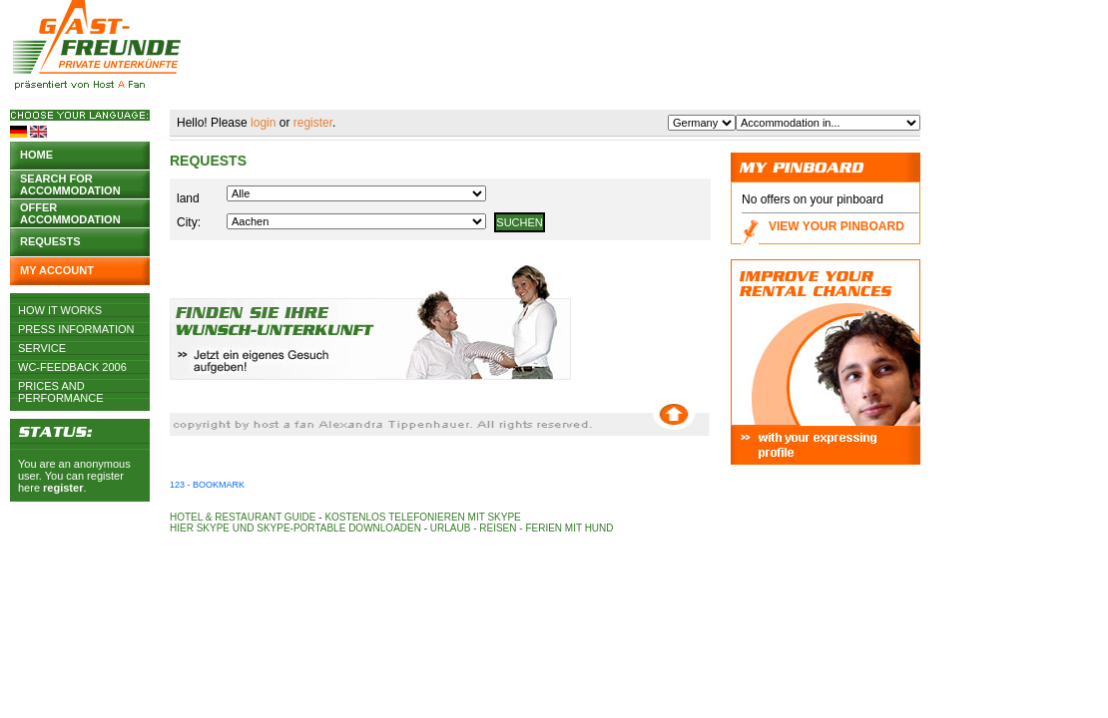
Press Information (76, 329)
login (263, 123)
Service (42, 348)
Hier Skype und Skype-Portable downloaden (295, 528)
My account (57, 270)
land (188, 198)
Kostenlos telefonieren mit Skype (422, 517)
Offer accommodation (70, 211)
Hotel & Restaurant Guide (243, 517)
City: (189, 222)
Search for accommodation (70, 183)
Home (36, 155)
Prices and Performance (61, 386)
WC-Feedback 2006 (72, 367)
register (63, 488)
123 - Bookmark (207, 485)
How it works (60, 310)
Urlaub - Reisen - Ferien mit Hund (522, 528)
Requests (50, 241)
